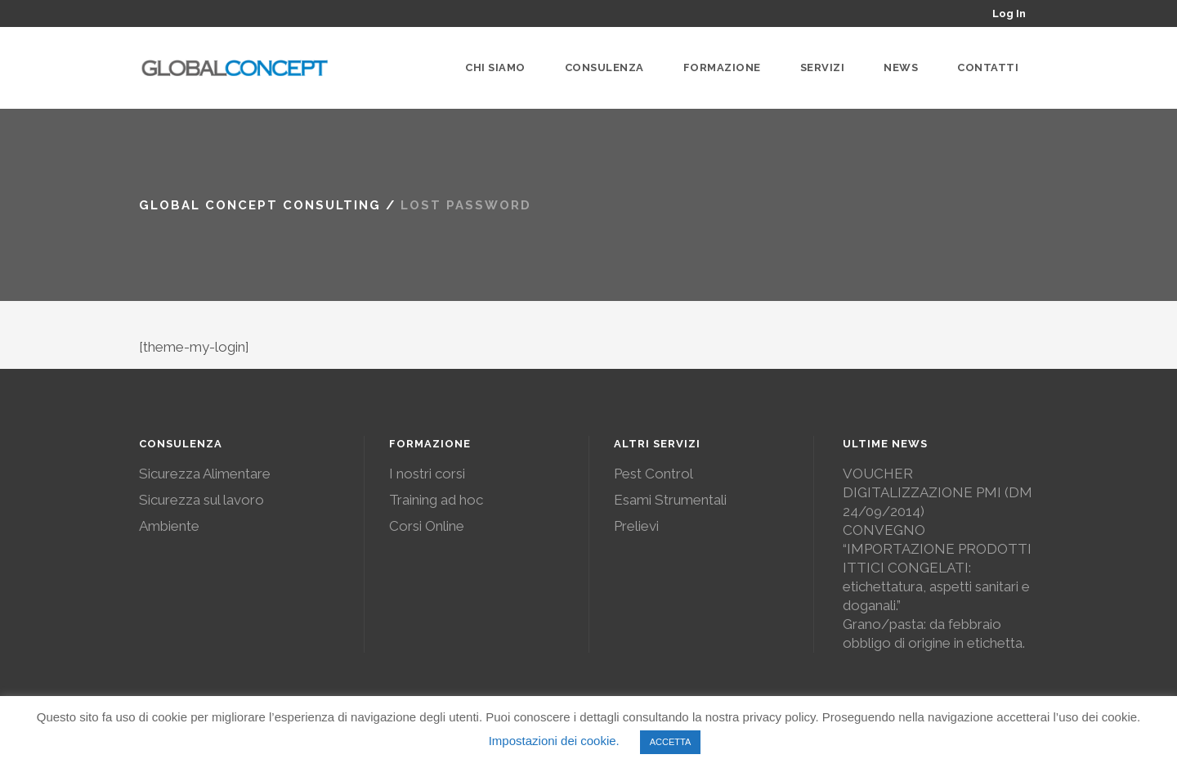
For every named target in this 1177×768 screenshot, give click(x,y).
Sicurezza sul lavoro (201, 500)
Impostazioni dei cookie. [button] (554, 741)
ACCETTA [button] (670, 742)
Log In (1009, 13)
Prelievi (636, 526)
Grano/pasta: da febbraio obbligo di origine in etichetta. (934, 633)
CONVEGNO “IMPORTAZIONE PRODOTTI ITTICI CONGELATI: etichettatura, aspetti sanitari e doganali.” (937, 567)
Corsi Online (426, 526)
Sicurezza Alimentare (205, 473)
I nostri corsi (427, 473)
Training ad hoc (436, 500)
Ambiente (169, 526)
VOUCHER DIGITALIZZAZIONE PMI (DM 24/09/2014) (937, 492)
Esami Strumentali (670, 500)
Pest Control (653, 473)
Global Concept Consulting (260, 205)
